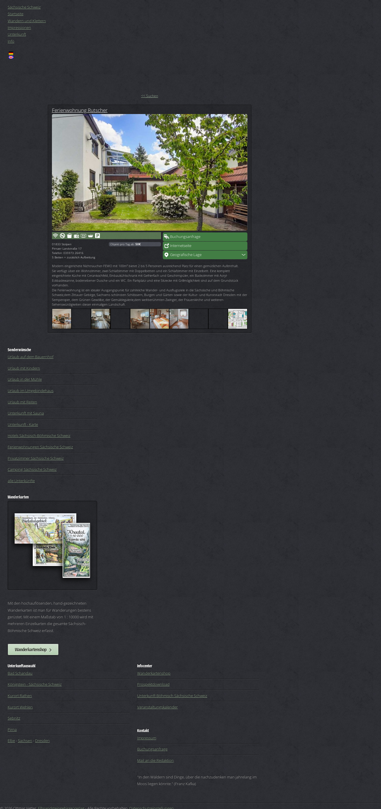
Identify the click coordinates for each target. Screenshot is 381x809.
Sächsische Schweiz (24, 7)
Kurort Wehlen (20, 707)
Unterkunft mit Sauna (26, 413)
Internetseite (180, 245)
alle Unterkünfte (21, 480)
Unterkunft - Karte (23, 424)
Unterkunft (17, 34)
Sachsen (25, 740)
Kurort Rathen (20, 695)
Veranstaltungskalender (157, 707)
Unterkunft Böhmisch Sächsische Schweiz (172, 695)
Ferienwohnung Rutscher (80, 109)
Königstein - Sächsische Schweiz (35, 684)
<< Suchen (149, 95)
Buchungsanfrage (185, 236)
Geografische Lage (186, 254)
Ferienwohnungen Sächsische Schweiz (40, 446)
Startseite (15, 13)
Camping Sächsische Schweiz (32, 469)
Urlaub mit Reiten (22, 401)
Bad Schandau (20, 673)
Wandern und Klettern (27, 20)
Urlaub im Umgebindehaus (30, 390)
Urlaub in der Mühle (25, 379)
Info (11, 41)
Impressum (146, 737)
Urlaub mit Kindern (24, 368)
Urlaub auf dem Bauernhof (30, 356)
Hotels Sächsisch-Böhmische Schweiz (39, 435)
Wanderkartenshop (30, 649)
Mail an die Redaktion (155, 760)
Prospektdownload (153, 684)
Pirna (12, 729)
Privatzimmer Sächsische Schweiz (36, 458)
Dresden (42, 740)
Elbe (11, 740)
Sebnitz (14, 718)
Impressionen (19, 27)
